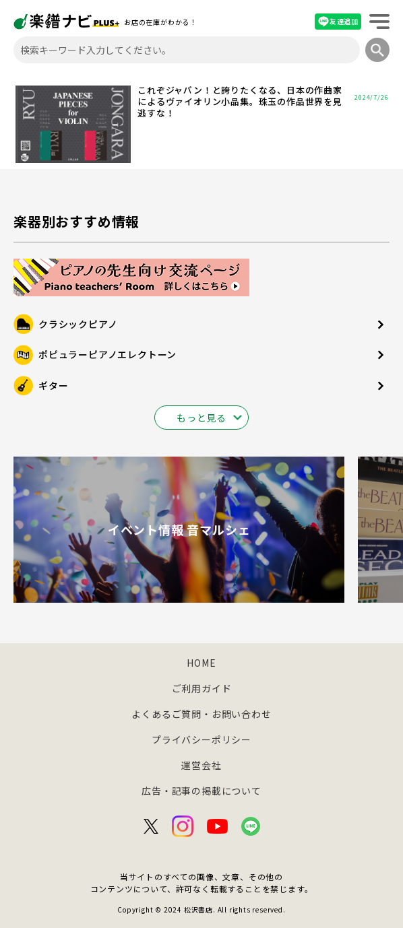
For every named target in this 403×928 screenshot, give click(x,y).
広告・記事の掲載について (201, 790)
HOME (201, 662)
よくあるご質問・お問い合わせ (201, 714)
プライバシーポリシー (201, 739)
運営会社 (201, 765)
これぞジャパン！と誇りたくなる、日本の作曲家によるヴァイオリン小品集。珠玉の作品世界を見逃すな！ (239, 101)
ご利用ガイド (202, 688)
